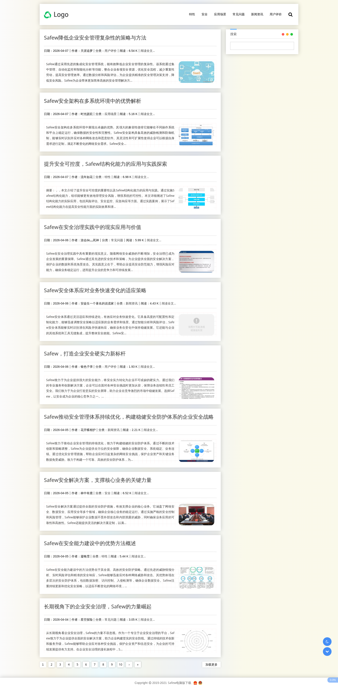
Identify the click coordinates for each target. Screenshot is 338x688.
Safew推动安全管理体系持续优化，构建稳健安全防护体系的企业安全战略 (129, 413)
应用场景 (220, 14)
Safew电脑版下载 (179, 683)
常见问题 (239, 14)
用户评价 (276, 14)
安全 (205, 14)
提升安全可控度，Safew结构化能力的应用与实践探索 (105, 160)
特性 (192, 14)
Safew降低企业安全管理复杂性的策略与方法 (95, 37)
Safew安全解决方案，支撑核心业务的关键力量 (98, 476)
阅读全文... (148, 51)
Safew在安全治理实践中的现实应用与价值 (92, 223)
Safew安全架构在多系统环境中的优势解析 (92, 100)
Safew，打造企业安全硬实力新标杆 (85, 350)
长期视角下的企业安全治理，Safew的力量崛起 (98, 603)
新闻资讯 (257, 14)
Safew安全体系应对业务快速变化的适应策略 (95, 286)
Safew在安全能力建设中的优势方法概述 (90, 539)
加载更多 (211, 661)
